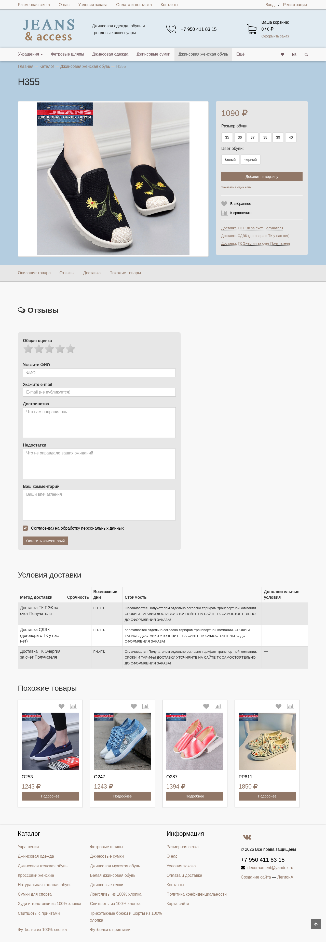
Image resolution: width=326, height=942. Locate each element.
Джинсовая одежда (110, 54)
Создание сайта (256, 877)
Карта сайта (178, 903)
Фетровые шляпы (67, 54)
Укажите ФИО (36, 365)
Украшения (30, 54)
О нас (64, 5)
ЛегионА (285, 877)
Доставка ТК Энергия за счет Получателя (255, 243)
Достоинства (36, 404)
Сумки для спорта (35, 894)
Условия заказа (92, 5)
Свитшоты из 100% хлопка (115, 903)
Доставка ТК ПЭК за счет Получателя (252, 228)
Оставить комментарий (45, 541)
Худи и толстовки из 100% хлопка (49, 903)
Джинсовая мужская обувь (115, 866)
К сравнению (241, 213)
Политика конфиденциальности (197, 894)
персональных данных (102, 528)
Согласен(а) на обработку (75, 528)
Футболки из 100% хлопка (42, 929)
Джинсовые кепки (106, 885)
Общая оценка (37, 340)
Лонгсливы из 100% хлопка (116, 894)
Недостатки (34, 445)
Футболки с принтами (110, 929)
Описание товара (34, 273)
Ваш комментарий (41, 486)
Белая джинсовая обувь (112, 875)
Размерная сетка (34, 5)
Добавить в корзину (262, 177)
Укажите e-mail (37, 384)
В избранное (240, 204)
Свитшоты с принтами (39, 913)
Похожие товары (125, 273)
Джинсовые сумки (153, 54)
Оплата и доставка (134, 5)
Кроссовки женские (36, 875)
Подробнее (50, 796)
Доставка (92, 273)
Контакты (169, 5)
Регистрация (295, 5)
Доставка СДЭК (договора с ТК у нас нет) (255, 236)
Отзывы (67, 273)
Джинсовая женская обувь (203, 54)
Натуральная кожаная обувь (45, 885)
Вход (270, 5)
